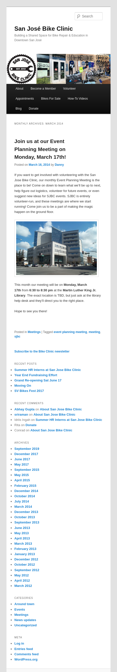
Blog (19, 108)
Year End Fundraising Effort (35, 375)
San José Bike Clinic (43, 28)
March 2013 (23, 543)
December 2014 (26, 491)
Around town (24, 604)
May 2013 (21, 533)
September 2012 (26, 570)
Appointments (25, 98)
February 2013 (25, 549)
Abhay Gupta (24, 409)
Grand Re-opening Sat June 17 (37, 380)
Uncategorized (25, 625)
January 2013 (24, 554)
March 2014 (23, 506)
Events (19, 609)
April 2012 (22, 580)
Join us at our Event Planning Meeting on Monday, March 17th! (40, 149)
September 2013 (26, 522)
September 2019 (26, 449)
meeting (94, 332)
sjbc (17, 336)
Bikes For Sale (50, 98)
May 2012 (21, 575)
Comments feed (26, 654)
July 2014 (21, 501)
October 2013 (24, 517)
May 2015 (21, 475)
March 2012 (23, 586)
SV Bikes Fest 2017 (29, 391)
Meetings (34, 332)
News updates (25, 620)
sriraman (21, 414)
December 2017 (26, 454)
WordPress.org (26, 659)
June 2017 (22, 459)
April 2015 (22, 480)
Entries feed (23, 649)
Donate (34, 108)
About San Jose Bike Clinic (61, 409)
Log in (19, 643)
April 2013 (22, 538)
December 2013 (26, 512)
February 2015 (25, 486)
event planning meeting (70, 332)
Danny (59, 165)
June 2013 (22, 528)
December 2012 (26, 559)
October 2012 (24, 564)
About (19, 88)
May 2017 (21, 464)
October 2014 (24, 496)
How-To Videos (78, 98)
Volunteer (69, 88)
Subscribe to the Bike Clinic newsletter (41, 351)
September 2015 (26, 470)
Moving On (22, 385)
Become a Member (43, 88)
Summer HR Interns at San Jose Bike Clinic (47, 370)
